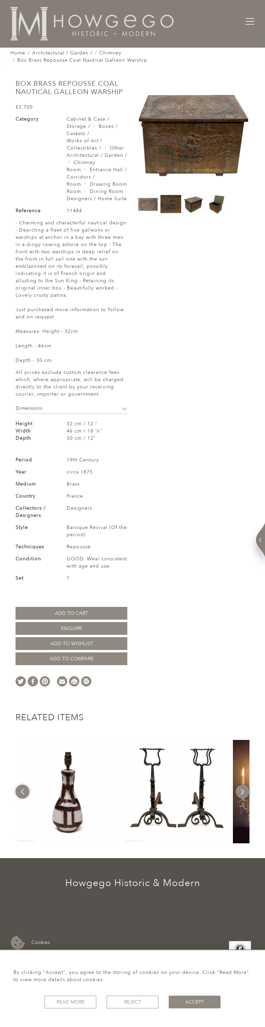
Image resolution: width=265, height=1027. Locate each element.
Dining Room (106, 191)
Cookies (30, 943)
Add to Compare (72, 658)
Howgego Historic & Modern (132, 882)
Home (17, 53)
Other (117, 148)
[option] (67, 791)
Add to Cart (71, 613)
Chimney (110, 53)
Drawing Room (108, 184)
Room (74, 169)
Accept (194, 1002)
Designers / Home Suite (97, 198)
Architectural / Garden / (62, 53)
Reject (132, 1002)
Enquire (71, 628)
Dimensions (71, 408)
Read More (71, 1002)
